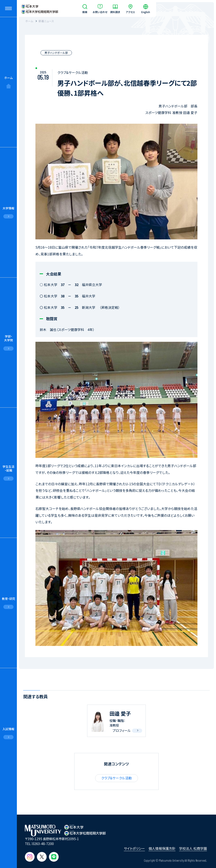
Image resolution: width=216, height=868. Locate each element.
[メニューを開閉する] (8, 8)
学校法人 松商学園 (193, 848)
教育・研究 (8, 599)
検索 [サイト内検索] (84, 11)
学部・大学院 (8, 338)
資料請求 (115, 11)
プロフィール (121, 730)
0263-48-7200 (43, 843)
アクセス (130, 11)
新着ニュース (46, 21)
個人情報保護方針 (162, 848)
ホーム (8, 78)
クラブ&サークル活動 (116, 778)
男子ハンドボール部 (56, 53)
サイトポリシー (134, 848)
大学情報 (8, 208)
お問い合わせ (100, 11)
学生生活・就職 (8, 468)
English (145, 11)
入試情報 (8, 729)
